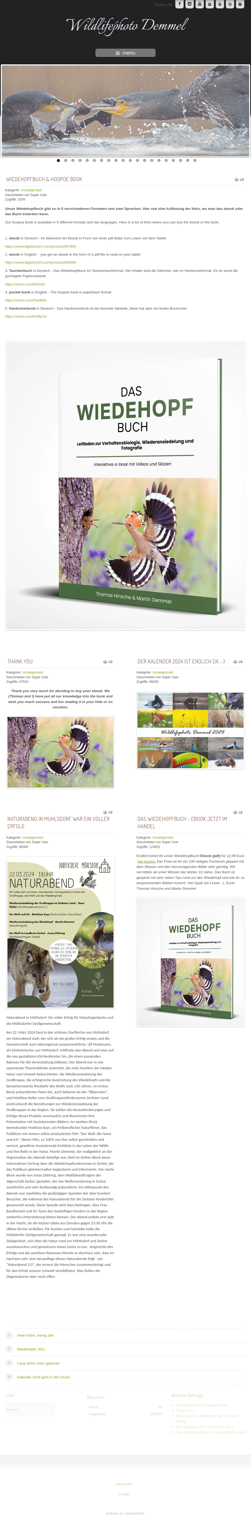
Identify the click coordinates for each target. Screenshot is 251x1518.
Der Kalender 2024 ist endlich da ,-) (181, 661)
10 (123, 160)
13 (144, 160)
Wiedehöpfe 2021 (31, 1349)
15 (158, 160)
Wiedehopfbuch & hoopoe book (44, 179)
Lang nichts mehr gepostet (38, 1363)
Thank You (20, 661)
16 (166, 160)
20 (194, 160)
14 (151, 160)
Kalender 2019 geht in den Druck (43, 1377)
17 (173, 160)
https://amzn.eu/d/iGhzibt (25, 284)
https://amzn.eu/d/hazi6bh (26, 300)
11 (130, 160)
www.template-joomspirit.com (125, 1514)
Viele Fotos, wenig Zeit (35, 1335)
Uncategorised (31, 190)
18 (180, 160)
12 (137, 160)
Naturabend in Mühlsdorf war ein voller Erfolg (58, 822)
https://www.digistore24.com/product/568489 (40, 262)
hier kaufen (146, 861)
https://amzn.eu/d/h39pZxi (26, 316)
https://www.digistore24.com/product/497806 (40, 246)
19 (187, 160)
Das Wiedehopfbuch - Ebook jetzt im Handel (182, 822)
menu (125, 53)
